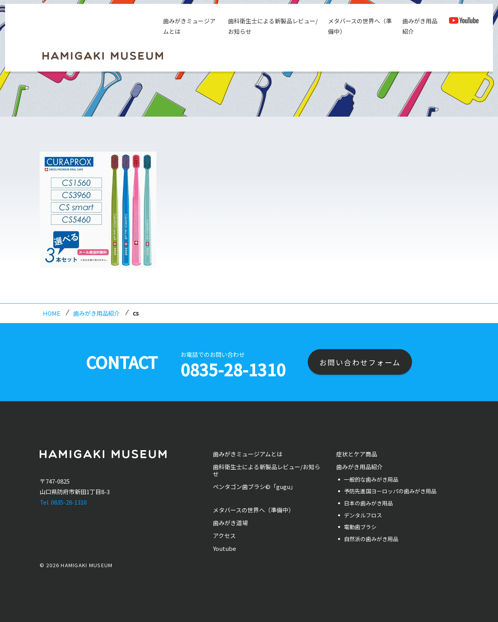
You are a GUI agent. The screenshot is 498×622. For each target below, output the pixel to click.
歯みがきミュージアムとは (188, 26)
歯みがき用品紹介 (419, 26)
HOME (51, 313)
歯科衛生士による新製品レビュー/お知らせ (272, 26)
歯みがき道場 (230, 523)
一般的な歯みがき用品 (371, 479)
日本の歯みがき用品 (368, 503)
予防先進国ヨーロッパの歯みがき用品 (390, 491)
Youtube (224, 548)
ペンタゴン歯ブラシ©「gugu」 (254, 486)
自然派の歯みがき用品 (371, 539)
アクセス (224, 535)
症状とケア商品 (356, 454)
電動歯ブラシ (360, 527)
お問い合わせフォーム (360, 362)
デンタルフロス (363, 515)
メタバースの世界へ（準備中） (359, 26)
